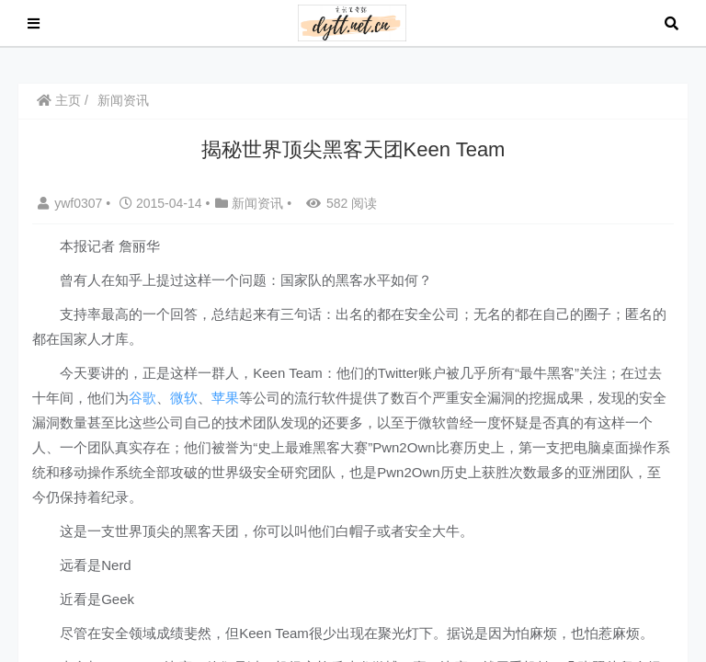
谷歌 (142, 397)
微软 (184, 397)
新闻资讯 (123, 100)
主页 (59, 100)
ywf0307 (72, 203)
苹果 (225, 397)
